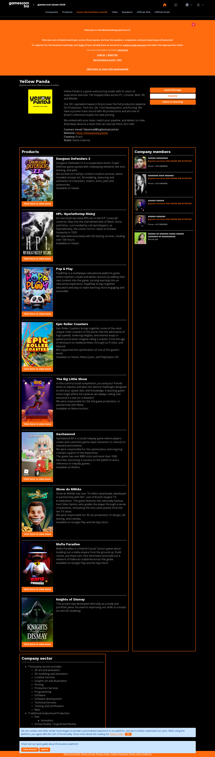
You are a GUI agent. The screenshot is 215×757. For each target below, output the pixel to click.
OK (128, 734)
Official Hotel (162, 12)
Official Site (143, 12)
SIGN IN (101, 55)
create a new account (134, 45)
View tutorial (30, 749)
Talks (115, 12)
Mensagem (176, 5)
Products (67, 12)
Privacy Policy (117, 734)
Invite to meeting (173, 101)
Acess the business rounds (92, 12)
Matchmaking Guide (104, 60)
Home (164, 5)
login (81, 45)
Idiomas (189, 5)
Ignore (44, 749)
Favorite (172, 95)
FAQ (119, 60)
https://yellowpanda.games (92, 133)
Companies (51, 12)
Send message (172, 89)
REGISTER (113, 55)
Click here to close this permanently (108, 69)
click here (123, 50)
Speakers (127, 12)
